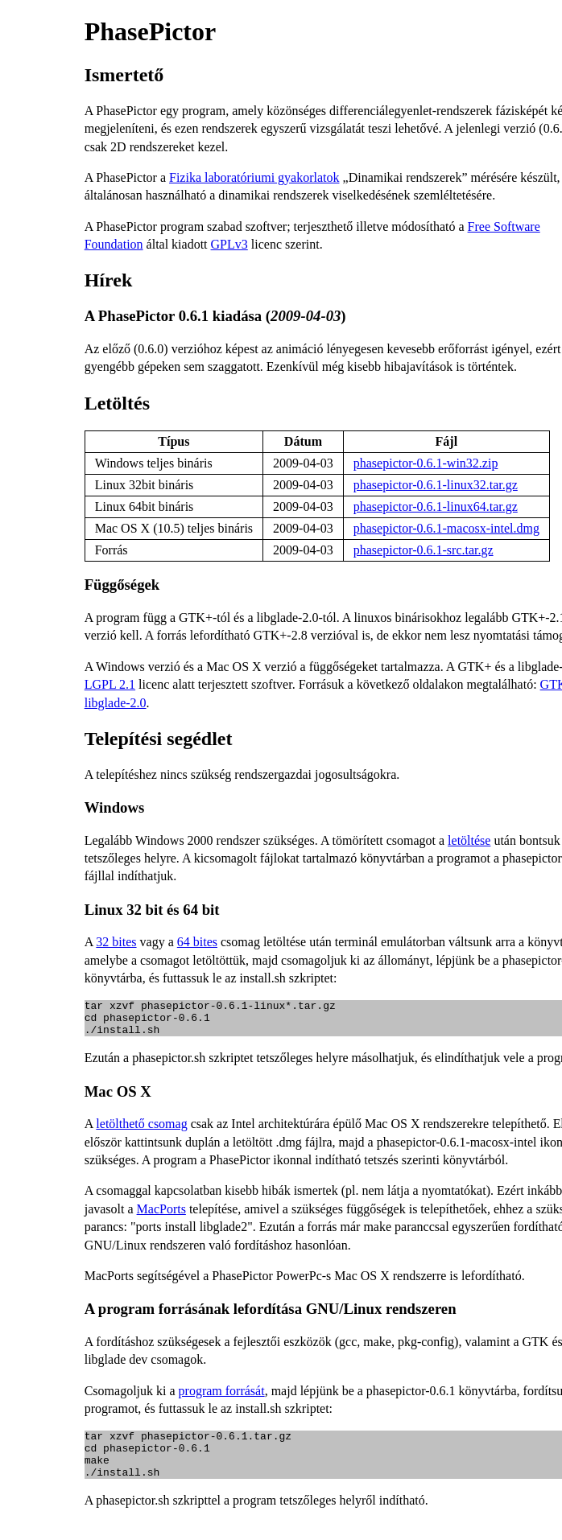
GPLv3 (229, 244)
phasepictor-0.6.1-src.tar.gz (423, 550)
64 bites (197, 942)
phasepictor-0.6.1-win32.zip (425, 463)
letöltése (469, 840)
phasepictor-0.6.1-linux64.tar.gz (435, 506)
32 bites (116, 942)
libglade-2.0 (116, 703)
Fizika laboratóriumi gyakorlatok (254, 177)
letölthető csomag (141, 1131)
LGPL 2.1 (110, 684)
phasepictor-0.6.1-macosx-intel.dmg (446, 528)
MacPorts (161, 1216)
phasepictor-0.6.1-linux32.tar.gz (435, 485)
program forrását (222, 1398)
